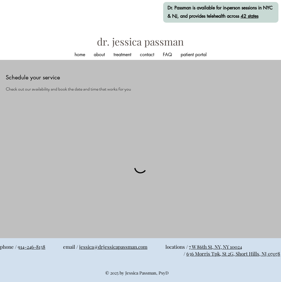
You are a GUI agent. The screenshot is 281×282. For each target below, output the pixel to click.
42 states (249, 16)
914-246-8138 (31, 247)
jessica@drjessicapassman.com (113, 247)
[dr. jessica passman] (140, 41)
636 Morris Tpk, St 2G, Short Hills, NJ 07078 (233, 253)
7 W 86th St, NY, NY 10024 (215, 247)
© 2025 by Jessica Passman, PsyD (137, 273)
